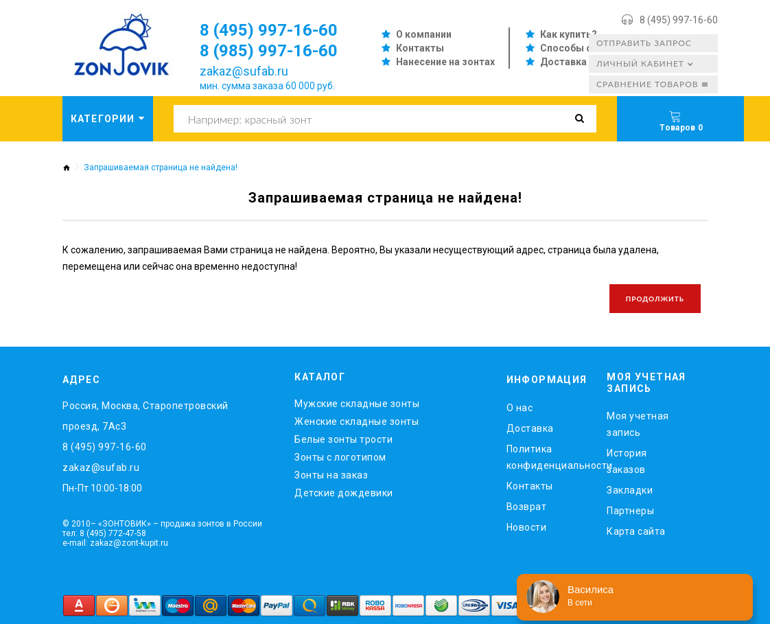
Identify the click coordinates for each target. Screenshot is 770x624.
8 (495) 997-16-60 (679, 19)
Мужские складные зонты (356, 403)
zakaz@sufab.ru (244, 71)
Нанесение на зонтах (445, 61)
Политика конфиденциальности (546, 457)
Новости (526, 527)
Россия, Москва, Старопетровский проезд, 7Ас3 (145, 416)
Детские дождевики (343, 492)
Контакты (420, 48)
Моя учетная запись (638, 424)
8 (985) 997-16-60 (269, 50)
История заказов (627, 461)
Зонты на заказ (331, 475)
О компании (424, 34)
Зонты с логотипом (340, 457)
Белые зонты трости (343, 439)
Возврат (526, 506)
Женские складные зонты (356, 421)
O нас (519, 407)
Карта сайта (636, 531)
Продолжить (655, 298)
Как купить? (568, 34)
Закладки (630, 490)
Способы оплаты (581, 48)
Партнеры (630, 510)
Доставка (563, 61)
